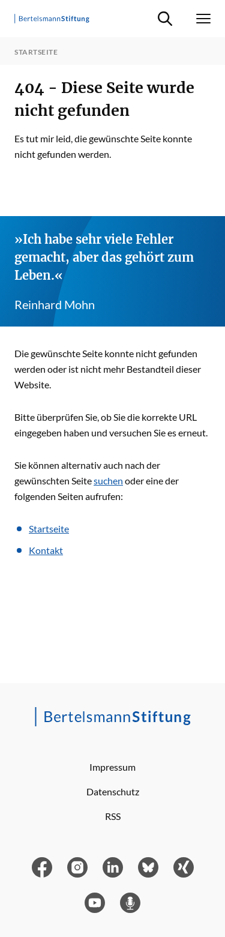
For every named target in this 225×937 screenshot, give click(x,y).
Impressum (112, 767)
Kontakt (46, 550)
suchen (108, 480)
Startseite (49, 528)
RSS (113, 816)
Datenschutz (112, 791)
